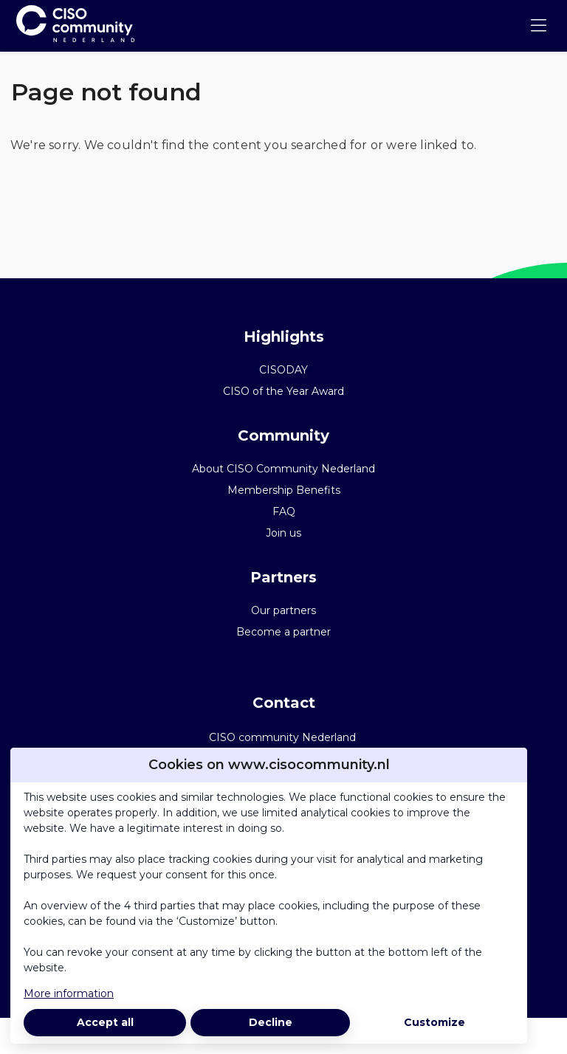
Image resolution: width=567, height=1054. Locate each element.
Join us (283, 533)
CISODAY (283, 369)
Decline (270, 1022)
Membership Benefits (283, 490)
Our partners (283, 610)
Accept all (105, 1022)
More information (69, 993)
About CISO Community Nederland (283, 468)
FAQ (283, 511)
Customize (434, 1022)
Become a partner (283, 631)
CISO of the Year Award (283, 391)
